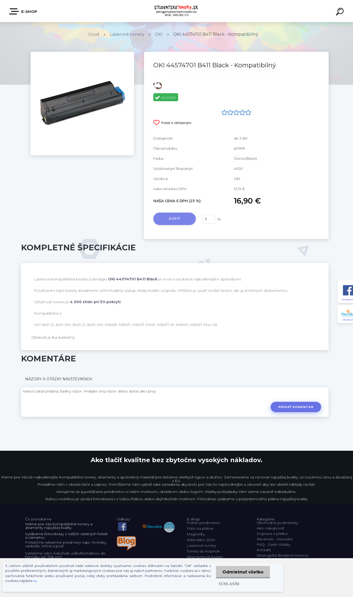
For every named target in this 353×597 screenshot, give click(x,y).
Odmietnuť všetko (242, 572)
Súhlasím (229, 584)
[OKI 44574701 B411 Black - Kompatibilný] (82, 53)
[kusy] (208, 219)
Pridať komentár (295, 407)
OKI (159, 34)
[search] (340, 12)
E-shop (23, 11)
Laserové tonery (127, 34)
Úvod (93, 34)
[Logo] (176, 11)
